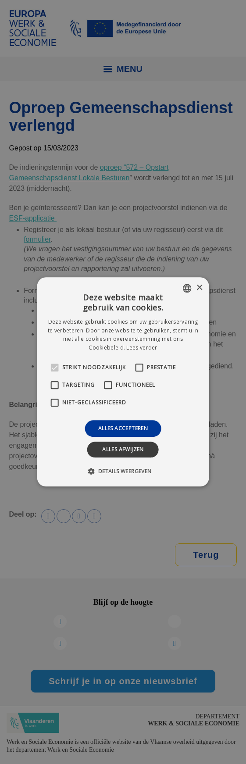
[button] (122, 471)
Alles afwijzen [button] (123, 449)
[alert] (123, 382)
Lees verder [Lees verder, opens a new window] (141, 347)
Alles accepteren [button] (123, 428)
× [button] (199, 288)
